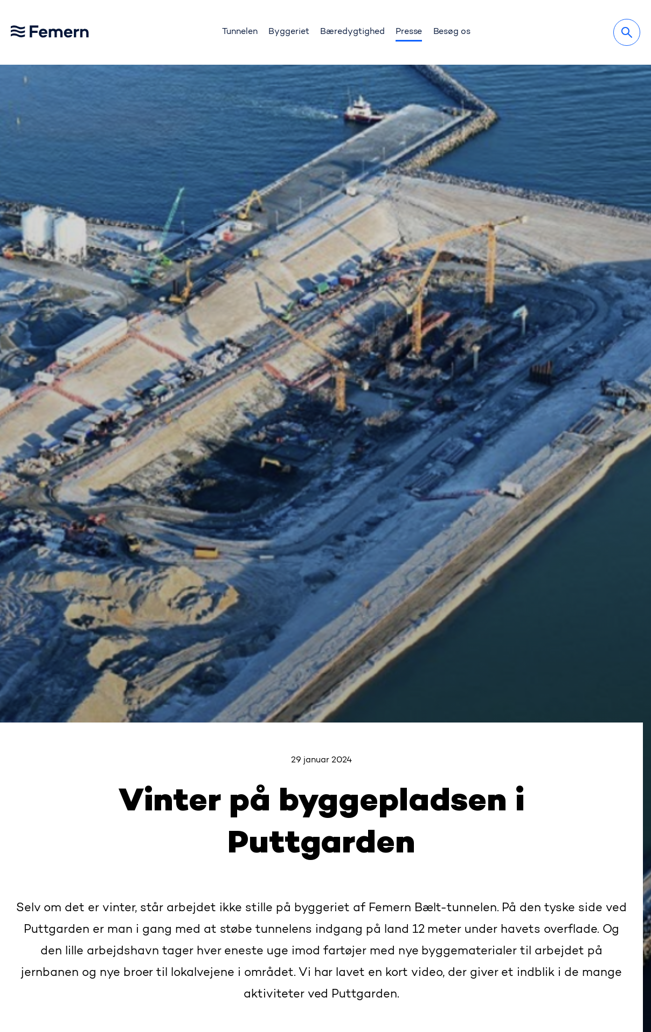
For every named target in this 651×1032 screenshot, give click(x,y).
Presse (409, 31)
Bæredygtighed (352, 31)
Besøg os (452, 31)
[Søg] (626, 32)
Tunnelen (240, 31)
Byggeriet (288, 31)
